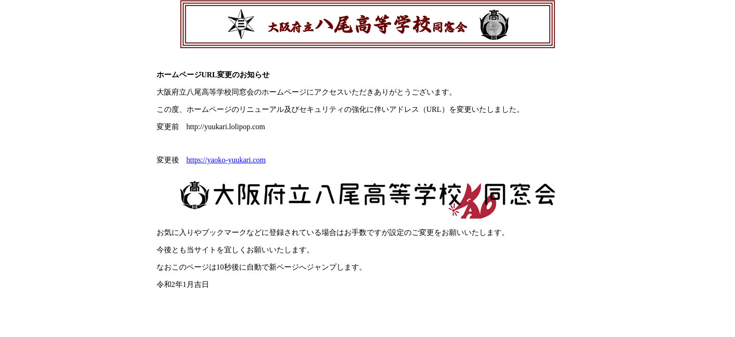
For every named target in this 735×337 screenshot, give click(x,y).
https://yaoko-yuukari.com (226, 160)
